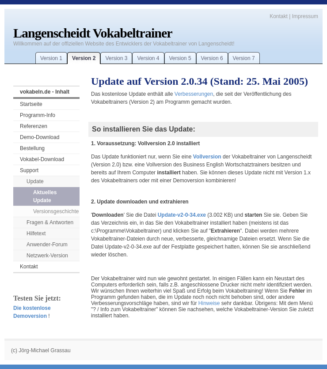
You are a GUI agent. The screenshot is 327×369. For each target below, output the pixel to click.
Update (35, 181)
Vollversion (207, 157)
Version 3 (116, 58)
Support (29, 170)
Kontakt (279, 16)
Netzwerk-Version (47, 255)
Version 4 (148, 58)
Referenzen (33, 126)
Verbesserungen (194, 94)
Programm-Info (37, 115)
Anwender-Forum (47, 244)
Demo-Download (39, 137)
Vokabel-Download (42, 159)
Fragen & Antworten (50, 222)
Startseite (31, 104)
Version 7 (244, 58)
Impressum (305, 16)
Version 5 (180, 58)
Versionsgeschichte (56, 211)
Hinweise (209, 303)
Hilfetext (36, 233)
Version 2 (83, 58)
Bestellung (32, 148)
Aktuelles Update (45, 196)
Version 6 (212, 58)
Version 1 (51, 58)
